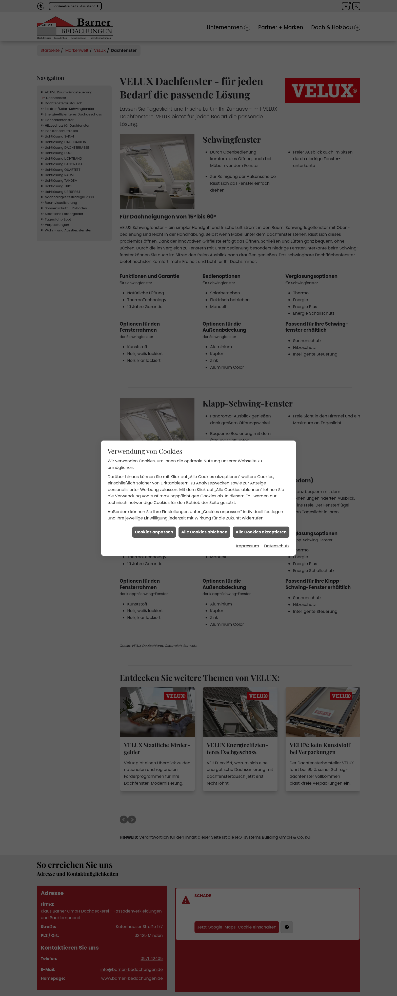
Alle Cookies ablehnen (204, 531)
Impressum (247, 546)
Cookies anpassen (154, 531)
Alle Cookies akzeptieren (261, 531)
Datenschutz (276, 546)
